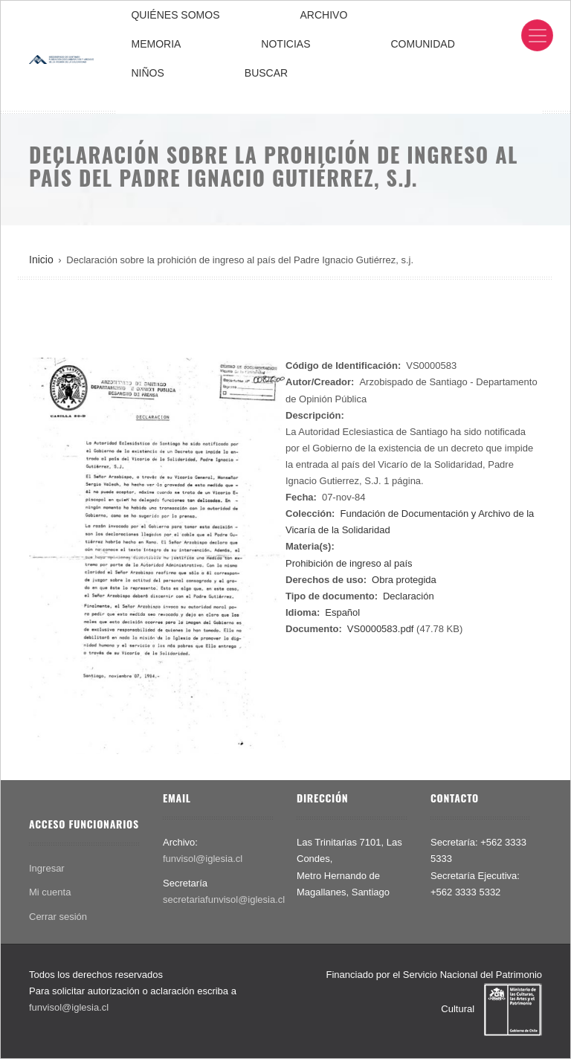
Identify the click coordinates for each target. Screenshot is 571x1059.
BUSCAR (266, 73)
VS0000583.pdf (380, 628)
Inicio (41, 259)
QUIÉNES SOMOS (175, 15)
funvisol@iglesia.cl (202, 858)
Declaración (408, 596)
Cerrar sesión (58, 916)
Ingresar (47, 868)
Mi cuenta (50, 892)
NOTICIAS (285, 44)
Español (342, 612)
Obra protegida (404, 579)
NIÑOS (147, 73)
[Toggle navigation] (537, 35)
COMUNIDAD (422, 44)
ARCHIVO (324, 15)
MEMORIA (156, 44)
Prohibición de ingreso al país (349, 563)
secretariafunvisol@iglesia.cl (224, 899)
